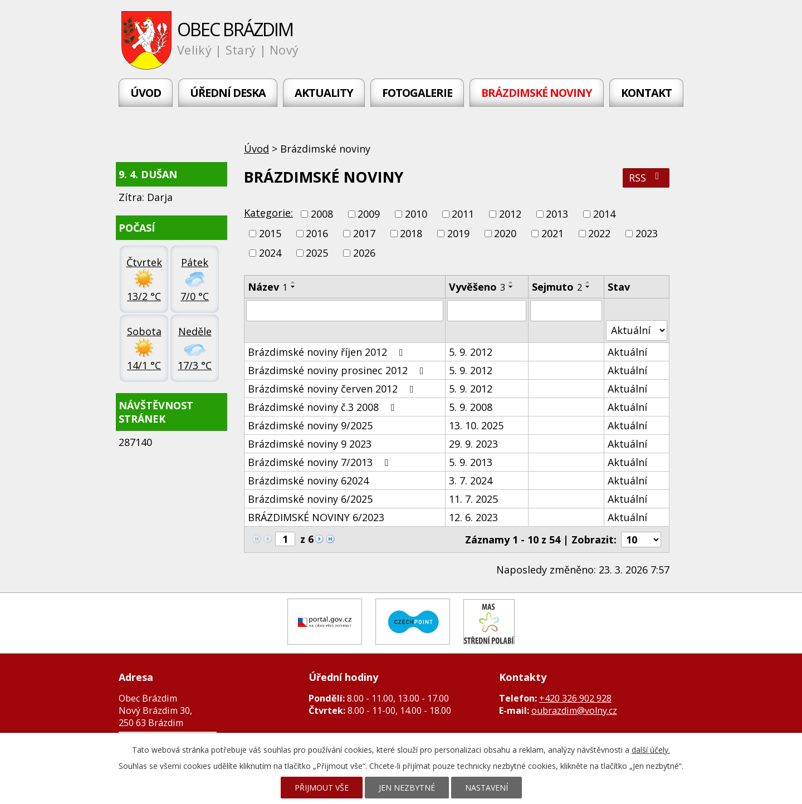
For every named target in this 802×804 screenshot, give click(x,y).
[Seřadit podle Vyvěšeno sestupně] (511, 287)
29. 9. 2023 (473, 443)
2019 (458, 233)
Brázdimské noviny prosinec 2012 (338, 370)
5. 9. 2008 (470, 407)
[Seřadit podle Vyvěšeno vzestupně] (511, 282)
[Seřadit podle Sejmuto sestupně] (588, 287)
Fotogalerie (417, 92)
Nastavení (486, 787)
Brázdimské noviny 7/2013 (320, 462)
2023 (646, 233)
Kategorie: (268, 212)
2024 (270, 253)
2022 (599, 233)
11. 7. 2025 (473, 499)
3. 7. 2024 (470, 480)
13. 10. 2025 (476, 425)
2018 (411, 233)
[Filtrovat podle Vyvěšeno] (486, 310)
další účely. (651, 749)
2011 (463, 213)
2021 (552, 233)
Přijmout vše (322, 787)
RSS (646, 177)
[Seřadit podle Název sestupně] (293, 287)
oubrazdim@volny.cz (574, 710)
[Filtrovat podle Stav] (636, 330)
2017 (364, 233)
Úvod (145, 92)
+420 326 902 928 (575, 698)
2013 (557, 213)
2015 (270, 233)
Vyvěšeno (477, 286)
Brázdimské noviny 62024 (308, 480)
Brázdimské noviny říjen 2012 (328, 352)
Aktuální (627, 352)
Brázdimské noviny (536, 92)
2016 (317, 233)
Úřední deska (228, 92)
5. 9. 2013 (470, 462)
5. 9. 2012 (470, 352)
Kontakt (646, 92)
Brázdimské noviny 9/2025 (310, 425)
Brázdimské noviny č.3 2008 (323, 407)
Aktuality (324, 92)
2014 (604, 213)
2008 (322, 213)
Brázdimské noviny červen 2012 (333, 388)
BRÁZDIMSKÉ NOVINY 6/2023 (316, 517)
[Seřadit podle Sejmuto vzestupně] (588, 282)
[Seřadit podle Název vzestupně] (293, 282)
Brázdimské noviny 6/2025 (310, 499)
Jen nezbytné (407, 787)
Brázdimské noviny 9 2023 (309, 443)
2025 (317, 253)
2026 (364, 253)
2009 (369, 213)
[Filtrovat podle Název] (344, 310)
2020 (505, 233)
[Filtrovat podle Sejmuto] (566, 310)
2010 (416, 213)
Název (267, 286)
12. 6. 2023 (473, 517)
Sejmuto (557, 286)
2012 (510, 213)
